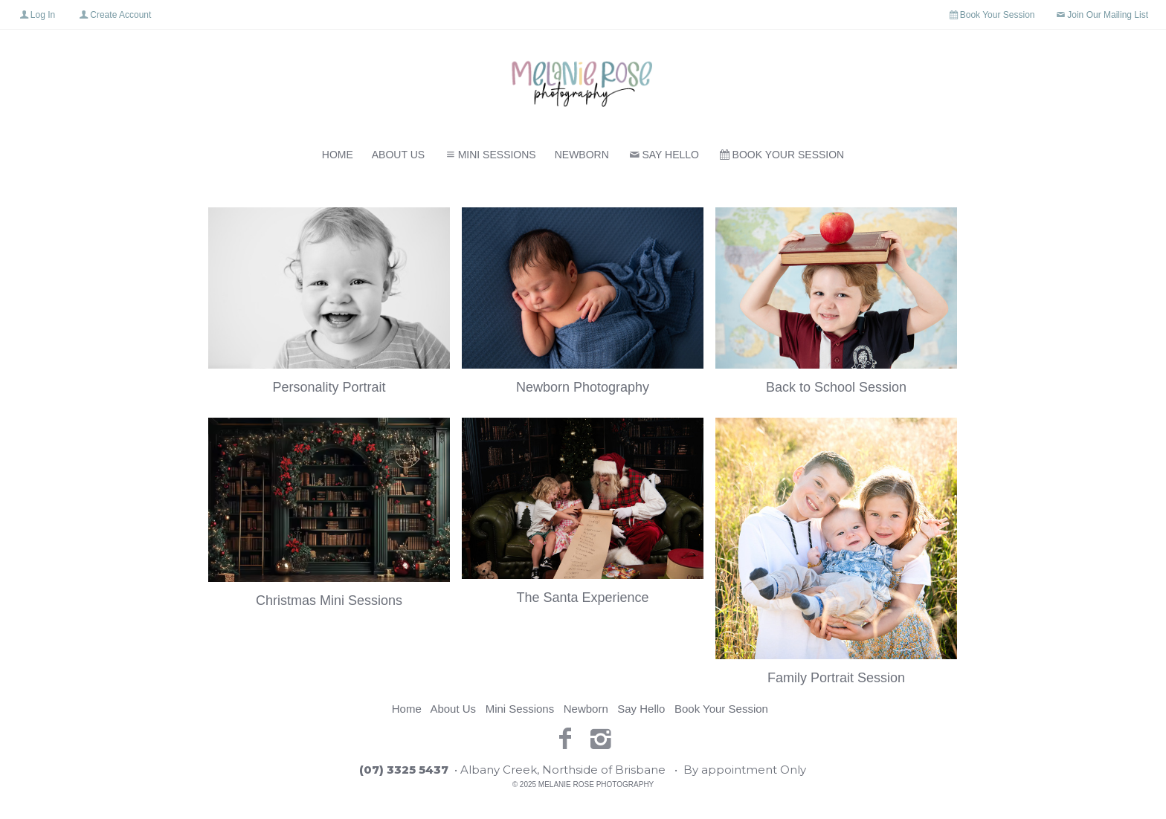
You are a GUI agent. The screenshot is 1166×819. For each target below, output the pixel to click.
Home (337, 155)
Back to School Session (836, 387)
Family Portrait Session (836, 677)
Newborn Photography (582, 387)
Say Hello (663, 155)
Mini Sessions (489, 155)
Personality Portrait (328, 387)
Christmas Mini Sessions (329, 600)
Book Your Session (781, 155)
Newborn (582, 155)
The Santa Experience (582, 597)
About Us (398, 155)
